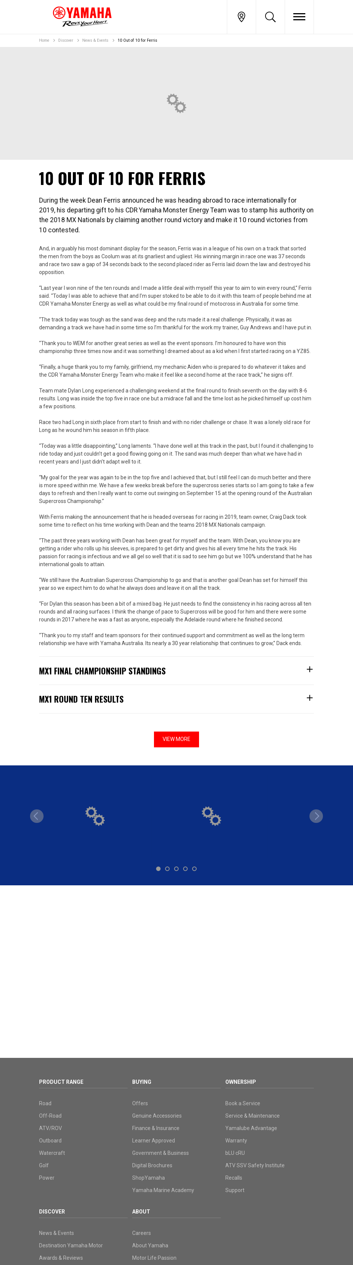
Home (44, 40)
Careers (141, 1233)
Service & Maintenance (252, 1116)
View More (176, 739)
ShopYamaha (148, 1178)
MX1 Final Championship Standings (176, 671)
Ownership (240, 1082)
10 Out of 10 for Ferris (137, 40)
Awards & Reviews (61, 1258)
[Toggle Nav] (299, 17)
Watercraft (52, 1153)
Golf (44, 1165)
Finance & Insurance (156, 1128)
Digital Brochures (152, 1165)
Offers (140, 1103)
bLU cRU (235, 1153)
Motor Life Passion (154, 1258)
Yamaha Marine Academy (163, 1190)
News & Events (95, 40)
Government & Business (160, 1153)
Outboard (50, 1141)
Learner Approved (153, 1141)
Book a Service (242, 1103)
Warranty (236, 1141)
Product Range (61, 1082)
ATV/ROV (50, 1128)
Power (46, 1178)
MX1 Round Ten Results (176, 699)
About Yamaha (150, 1245)
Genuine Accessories (157, 1116)
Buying (141, 1082)
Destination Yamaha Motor (71, 1245)
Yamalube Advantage (251, 1128)
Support (234, 1190)
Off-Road (50, 1116)
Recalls (233, 1178)
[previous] (37, 816)
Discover (65, 40)
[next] (316, 816)
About (141, 1212)
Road (45, 1103)
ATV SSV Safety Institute (255, 1165)
